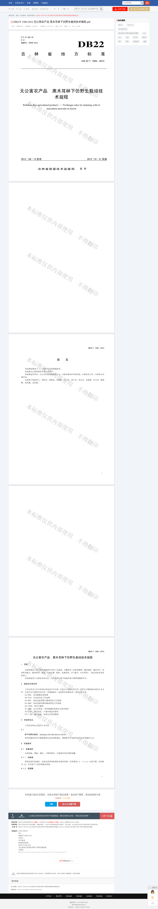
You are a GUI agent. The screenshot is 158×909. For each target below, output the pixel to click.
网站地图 (69, 896)
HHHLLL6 (20, 26)
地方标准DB (31, 15)
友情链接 (89, 896)
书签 (11, 9)
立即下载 (120, 9)
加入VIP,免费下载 (139, 9)
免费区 (36, 3)
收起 (154, 887)
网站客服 (99, 896)
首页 (10, 3)
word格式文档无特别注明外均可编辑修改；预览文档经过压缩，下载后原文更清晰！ (59, 816)
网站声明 (59, 896)
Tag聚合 (44, 3)
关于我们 (48, 896)
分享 (19, 9)
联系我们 (109, 896)
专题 (29, 3)
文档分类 (19, 3)
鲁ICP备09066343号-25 (79, 905)
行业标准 (23, 15)
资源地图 (79, 896)
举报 (35, 9)
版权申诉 (43, 9)
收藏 (26, 9)
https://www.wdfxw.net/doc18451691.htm (30, 889)
